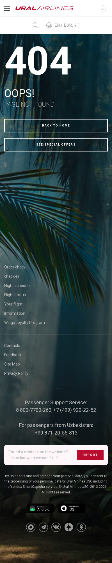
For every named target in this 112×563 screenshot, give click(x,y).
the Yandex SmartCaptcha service (30, 487)
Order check (15, 267)
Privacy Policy (16, 373)
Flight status (15, 295)
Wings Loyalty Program (24, 322)
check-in (11, 276)
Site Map (12, 364)
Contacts (12, 345)
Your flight (13, 304)
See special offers (56, 144)
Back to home (56, 125)
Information (14, 313)
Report (90, 454)
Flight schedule (17, 285)
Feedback (12, 355)
